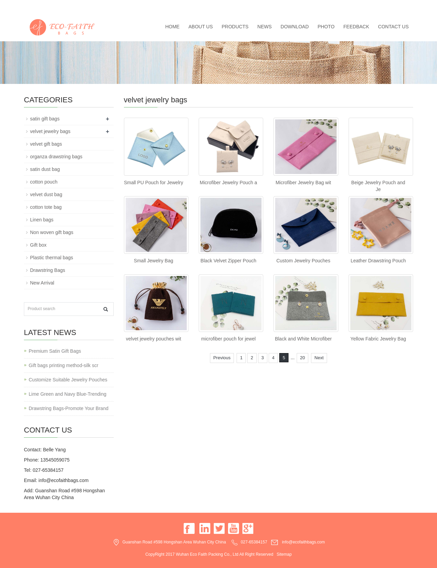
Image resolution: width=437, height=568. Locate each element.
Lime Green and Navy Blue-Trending (68, 394)
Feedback (356, 26)
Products (235, 26)
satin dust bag (45, 169)
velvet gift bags (46, 144)
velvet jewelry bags (50, 131)
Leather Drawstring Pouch (378, 260)
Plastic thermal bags (51, 257)
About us (200, 26)
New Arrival (42, 283)
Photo (326, 26)
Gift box (38, 245)
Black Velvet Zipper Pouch (228, 260)
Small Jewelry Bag (153, 260)
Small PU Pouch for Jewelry (153, 182)
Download (295, 26)
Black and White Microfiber (303, 338)
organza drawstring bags (56, 156)
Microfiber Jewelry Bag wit (303, 182)
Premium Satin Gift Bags (55, 351)
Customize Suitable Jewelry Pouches (68, 379)
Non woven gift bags (51, 232)
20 (302, 357)
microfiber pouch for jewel (228, 338)
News (264, 26)
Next (319, 357)
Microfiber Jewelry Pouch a (228, 182)
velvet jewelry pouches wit (153, 338)
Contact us (393, 26)
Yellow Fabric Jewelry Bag (378, 338)
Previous (222, 357)
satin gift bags (44, 118)
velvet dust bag (46, 194)
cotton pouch (43, 182)
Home (172, 26)
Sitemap (284, 554)
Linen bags (42, 219)
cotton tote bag (46, 207)
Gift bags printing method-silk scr (63, 365)
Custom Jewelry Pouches (303, 260)
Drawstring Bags (47, 270)
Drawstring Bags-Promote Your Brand (68, 408)
